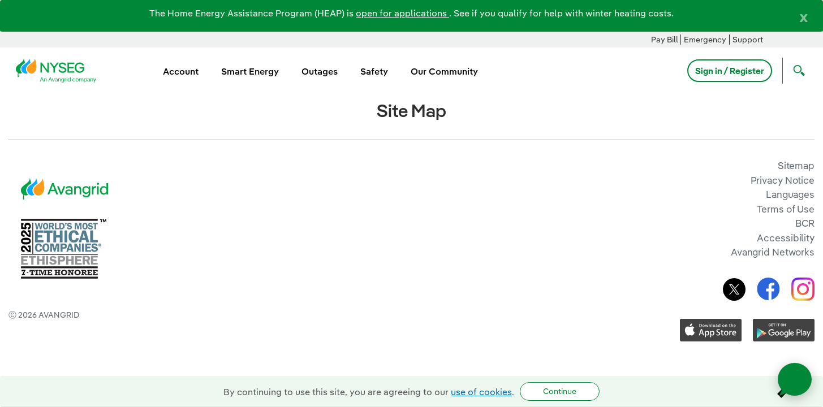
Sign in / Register (729, 70)
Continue (559, 391)
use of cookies (481, 391)
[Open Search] (796, 71)
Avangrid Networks (773, 252)
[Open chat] (795, 379)
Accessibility (786, 238)
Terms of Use (786, 209)
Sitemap (796, 165)
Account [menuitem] (181, 71)
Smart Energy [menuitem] (250, 71)
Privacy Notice (783, 180)
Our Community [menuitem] (444, 71)
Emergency (705, 39)
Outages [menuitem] (319, 71)
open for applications (402, 13)
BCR (805, 223)
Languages (790, 194)
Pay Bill (664, 39)
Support (747, 39)
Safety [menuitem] (374, 71)
